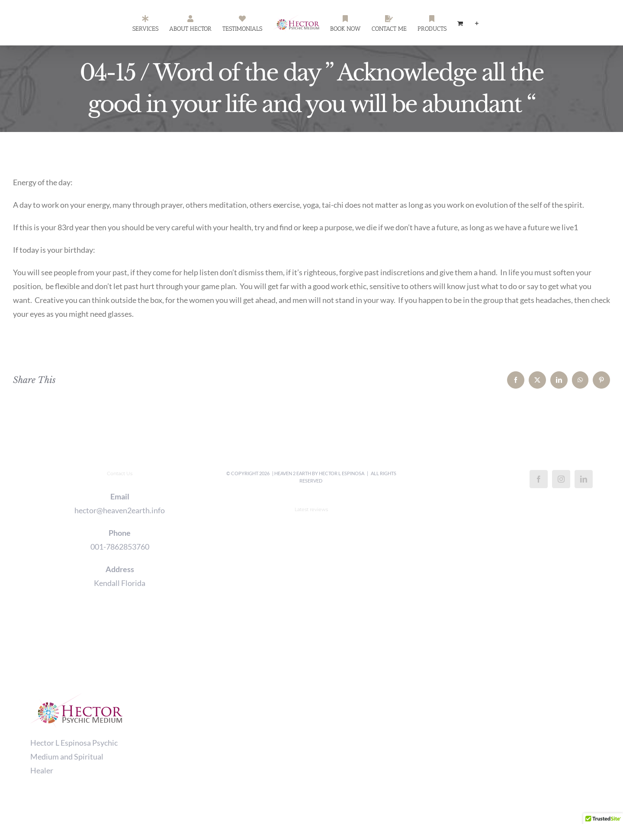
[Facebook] (539, 479)
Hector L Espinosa (341, 473)
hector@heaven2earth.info (119, 510)
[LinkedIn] (584, 479)
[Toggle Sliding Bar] (477, 23)
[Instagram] (561, 479)
